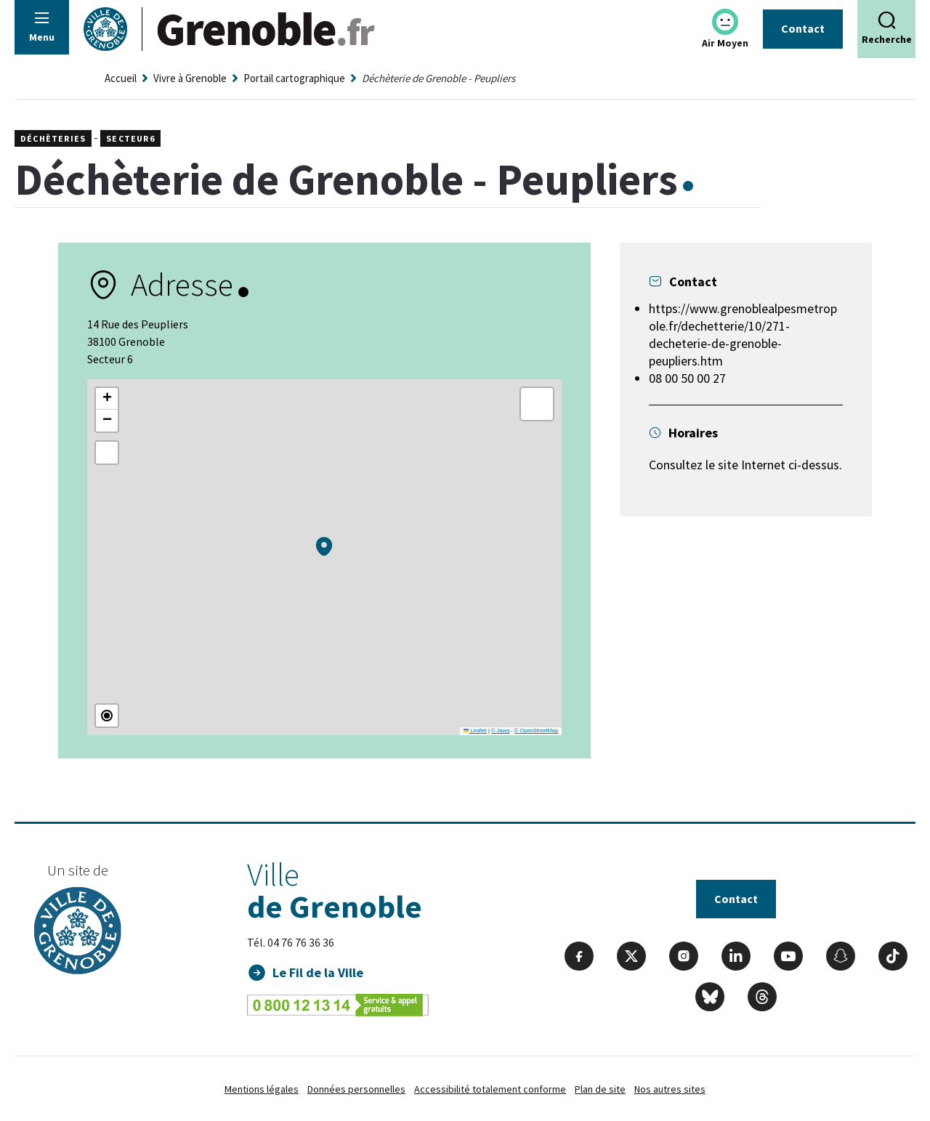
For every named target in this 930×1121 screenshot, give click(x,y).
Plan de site (600, 1089)
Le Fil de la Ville (317, 972)
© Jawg (500, 730)
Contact (803, 28)
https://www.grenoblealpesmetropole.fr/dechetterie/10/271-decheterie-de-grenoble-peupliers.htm (743, 334)
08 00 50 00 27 (687, 378)
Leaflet (475, 730)
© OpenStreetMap (536, 730)
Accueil (121, 78)
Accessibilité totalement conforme (490, 1089)
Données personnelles (356, 1089)
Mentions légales (262, 1089)
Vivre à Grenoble (190, 78)
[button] (324, 546)
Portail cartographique (294, 78)
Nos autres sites (669, 1089)
